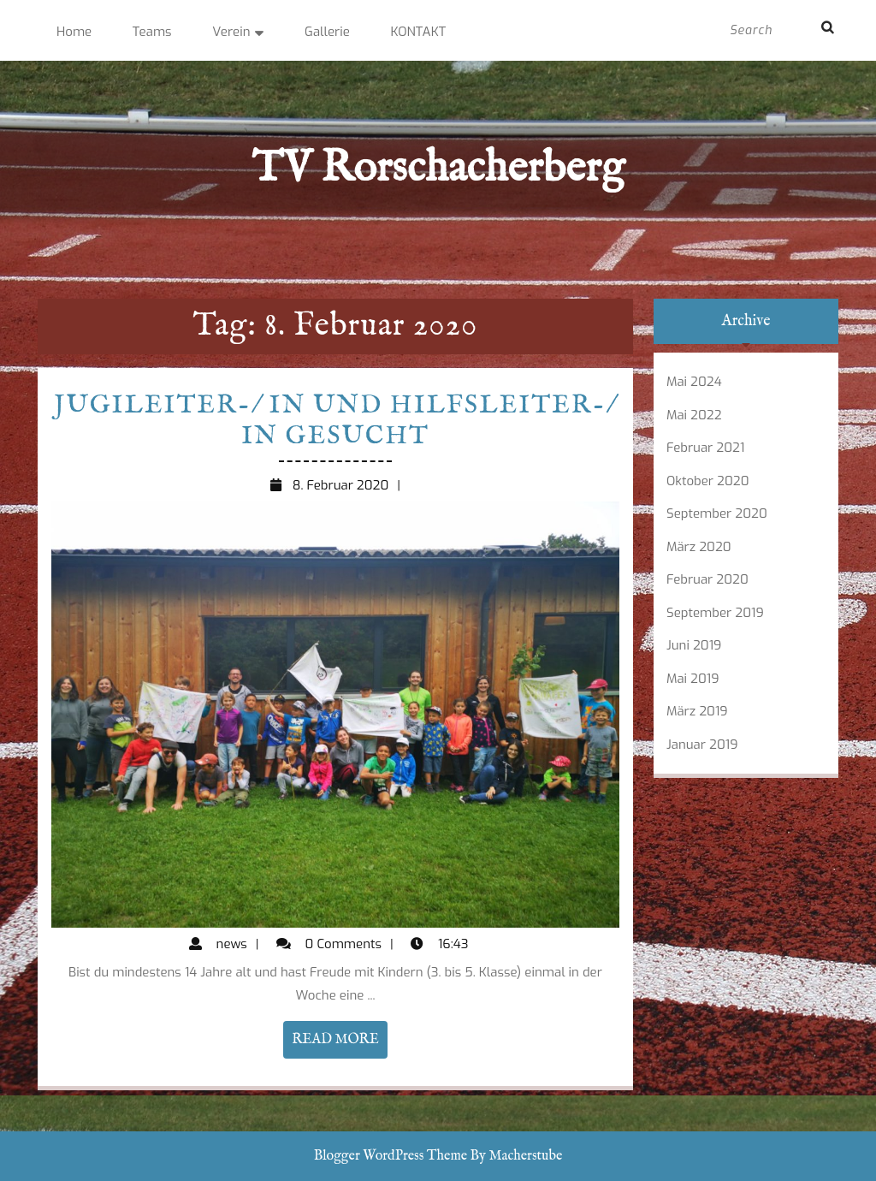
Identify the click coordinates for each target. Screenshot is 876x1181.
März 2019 (697, 711)
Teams (152, 31)
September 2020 (716, 513)
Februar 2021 (705, 447)
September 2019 (715, 612)
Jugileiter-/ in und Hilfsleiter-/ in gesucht (335, 421)
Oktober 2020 (707, 481)
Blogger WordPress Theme (390, 1156)
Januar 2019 (702, 744)
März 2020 (698, 546)
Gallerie (327, 31)
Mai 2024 (694, 381)
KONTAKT (418, 31)
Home (74, 31)
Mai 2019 (692, 678)
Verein (231, 31)
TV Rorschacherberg (438, 169)
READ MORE (339, 1044)
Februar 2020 (707, 579)
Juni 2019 (693, 645)
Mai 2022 (694, 415)
